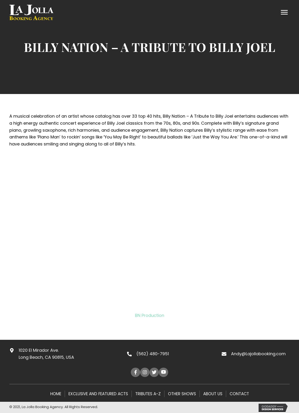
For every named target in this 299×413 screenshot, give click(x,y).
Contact (239, 394)
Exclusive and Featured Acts (98, 394)
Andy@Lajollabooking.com (258, 354)
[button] (135, 372)
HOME (55, 394)
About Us (212, 394)
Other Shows (182, 394)
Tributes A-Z (148, 394)
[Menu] (284, 12)
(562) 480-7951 (152, 354)
